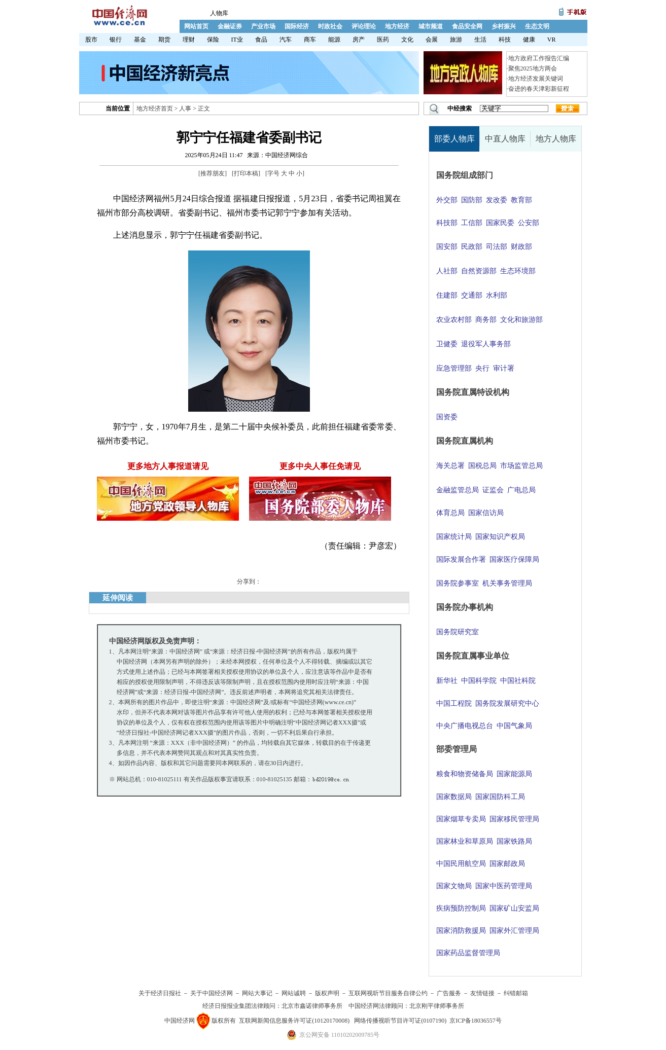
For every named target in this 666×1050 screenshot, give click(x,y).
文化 (407, 39)
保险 (213, 39)
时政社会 (330, 26)
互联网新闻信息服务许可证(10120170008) (294, 1020)
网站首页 (196, 26)
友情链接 (482, 993)
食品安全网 (467, 26)
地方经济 (397, 26)
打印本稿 (246, 173)
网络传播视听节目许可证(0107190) (400, 1020)
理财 (189, 39)
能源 (334, 39)
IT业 (237, 39)
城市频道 (430, 26)
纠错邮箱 (516, 993)
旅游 (456, 39)
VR (551, 39)
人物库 (219, 13)
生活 (480, 39)
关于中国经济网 (211, 993)
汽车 (285, 39)
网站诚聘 (294, 993)
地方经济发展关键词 (535, 78)
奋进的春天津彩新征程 (538, 88)
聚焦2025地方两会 (532, 68)
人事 (185, 108)
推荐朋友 (212, 173)
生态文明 (537, 26)
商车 (310, 39)
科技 (505, 39)
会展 (432, 39)
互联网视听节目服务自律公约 (388, 993)
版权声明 (327, 993)
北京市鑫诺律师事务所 (312, 1005)
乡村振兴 (504, 26)
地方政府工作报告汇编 (538, 58)
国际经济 (297, 26)
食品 (261, 39)
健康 (529, 39)
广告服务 (449, 993)
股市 (91, 39)
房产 (359, 39)
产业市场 (263, 26)
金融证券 (230, 26)
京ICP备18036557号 (475, 1020)
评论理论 (364, 26)
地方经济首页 (154, 108)
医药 (383, 39)
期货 (164, 39)
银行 (116, 39)
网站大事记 (257, 993)
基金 (140, 39)
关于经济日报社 (159, 993)
